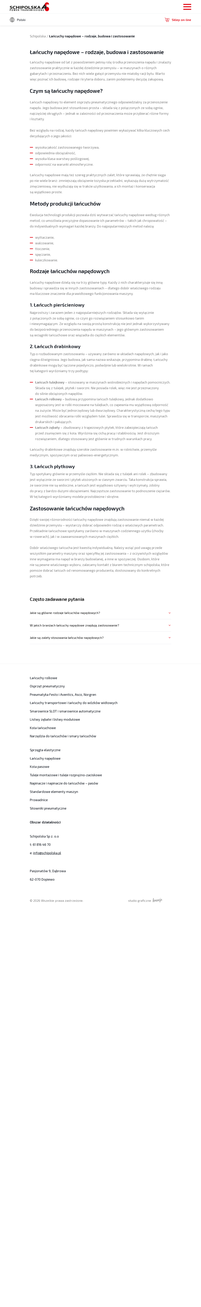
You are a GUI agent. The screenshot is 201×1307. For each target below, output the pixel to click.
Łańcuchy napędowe (44, 758)
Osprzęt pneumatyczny (46, 686)
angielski (24, 28)
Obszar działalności (44, 822)
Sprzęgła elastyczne (44, 750)
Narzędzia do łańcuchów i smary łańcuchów (61, 736)
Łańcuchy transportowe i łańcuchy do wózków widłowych (70, 703)
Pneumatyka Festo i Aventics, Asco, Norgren (61, 694)
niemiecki (25, 33)
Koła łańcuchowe (42, 728)
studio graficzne (150, 900)
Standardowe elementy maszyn (52, 791)
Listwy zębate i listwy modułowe (53, 719)
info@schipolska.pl (46, 853)
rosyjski (23, 39)
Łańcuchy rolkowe (42, 678)
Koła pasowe (39, 766)
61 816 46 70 (41, 844)
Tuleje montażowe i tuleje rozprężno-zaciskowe (64, 775)
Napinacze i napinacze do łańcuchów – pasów (62, 783)
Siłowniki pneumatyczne (47, 808)
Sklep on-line (178, 19)
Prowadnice (38, 800)
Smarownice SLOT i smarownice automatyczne (63, 711)
